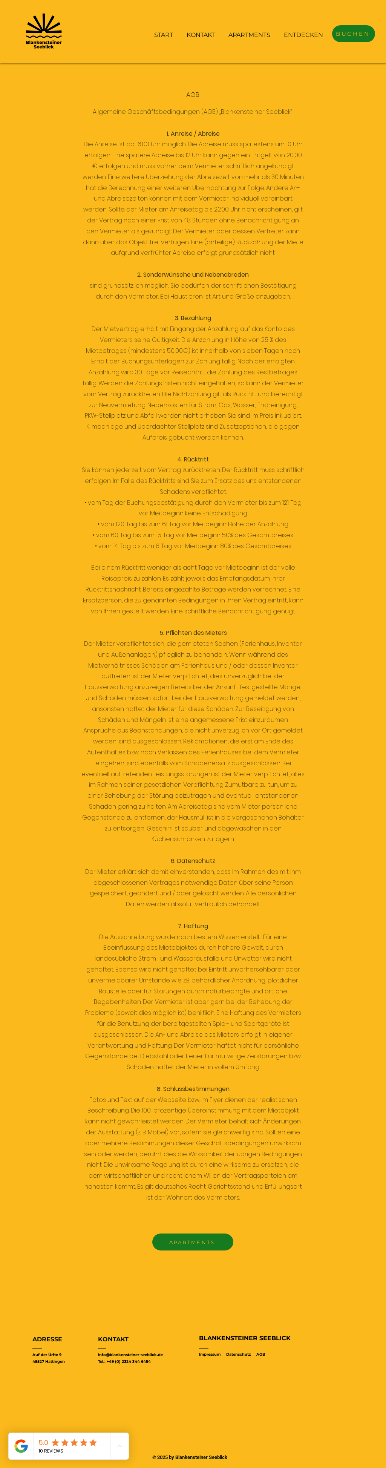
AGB (260, 1354)
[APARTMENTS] (192, 1242)
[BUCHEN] (353, 33)
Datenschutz (238, 1354)
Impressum (210, 1354)
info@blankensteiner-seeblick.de (130, 1354)
